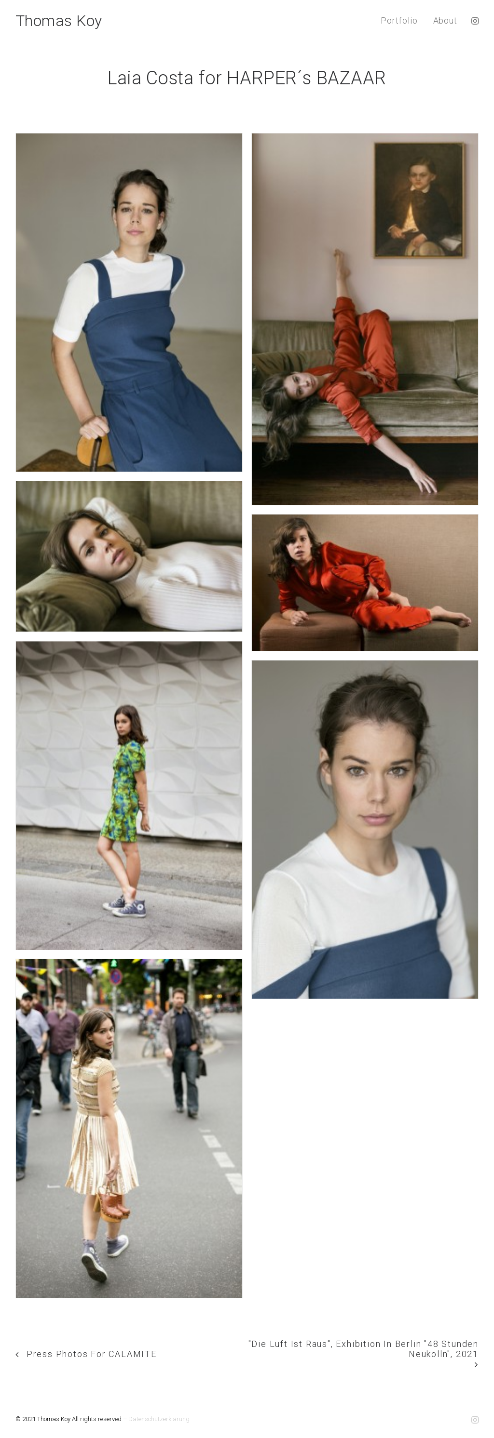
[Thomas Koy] (58, 20)
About (445, 20)
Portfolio (399, 20)
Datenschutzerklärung (159, 1419)
